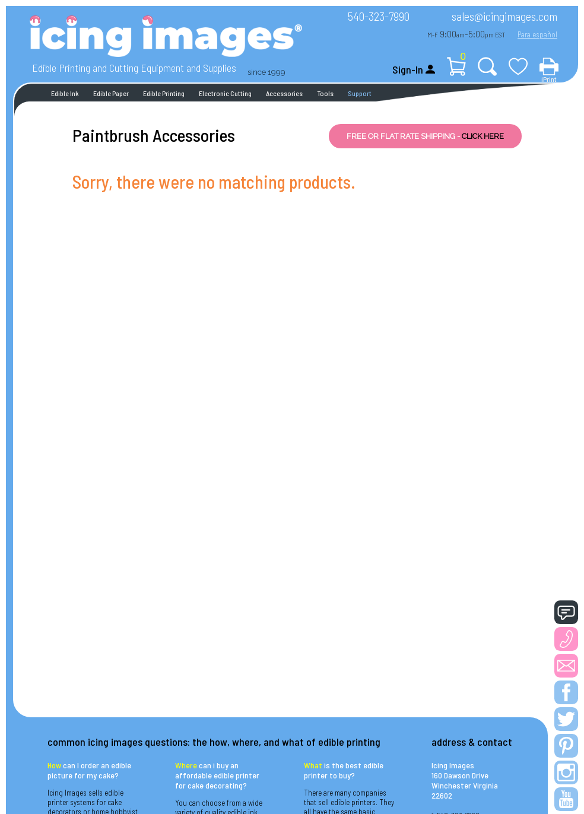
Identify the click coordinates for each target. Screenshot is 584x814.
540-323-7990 (379, 16)
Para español (537, 34)
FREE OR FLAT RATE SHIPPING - (425, 136)
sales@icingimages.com (504, 16)
